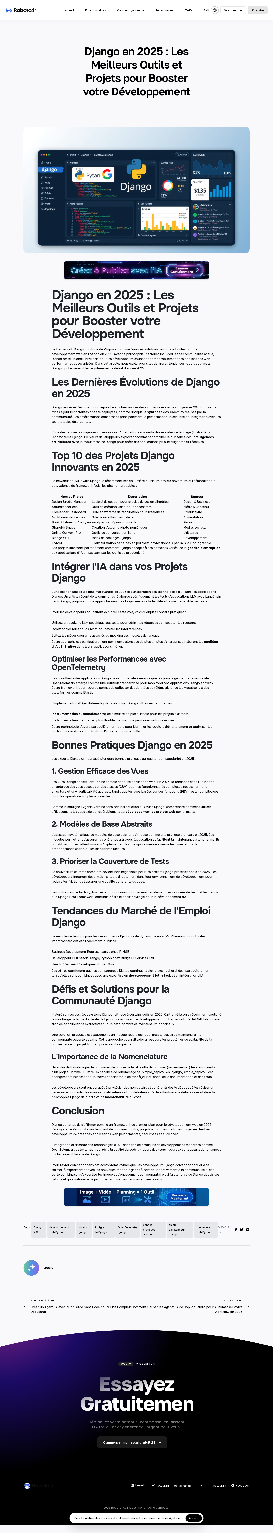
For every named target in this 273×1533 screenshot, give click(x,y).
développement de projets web (150, 819)
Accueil (69, 10)
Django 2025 (38, 1237)
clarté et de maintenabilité (107, 1104)
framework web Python (204, 1237)
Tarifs (189, 10)
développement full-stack (150, 983)
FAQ (206, 10)
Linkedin (138, 1493)
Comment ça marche (130, 10)
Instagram (217, 1493)
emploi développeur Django (177, 1237)
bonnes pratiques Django (149, 1237)
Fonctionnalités (95, 10)
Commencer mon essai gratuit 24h (132, 1450)
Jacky (48, 1275)
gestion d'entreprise (203, 555)
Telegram (160, 1493)
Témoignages (164, 10)
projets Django (82, 1237)
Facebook (240, 1493)
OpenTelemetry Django (127, 1237)
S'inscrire (257, 10)
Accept (194, 1518)
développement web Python (59, 1237)
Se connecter (233, 10)
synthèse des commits (165, 420)
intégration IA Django (102, 1237)
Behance (182, 1493)
